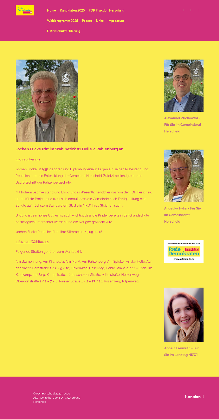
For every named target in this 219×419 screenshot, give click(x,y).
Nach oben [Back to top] (195, 396)
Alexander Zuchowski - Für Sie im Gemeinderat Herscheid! (182, 124)
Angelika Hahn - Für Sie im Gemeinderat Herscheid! (182, 215)
